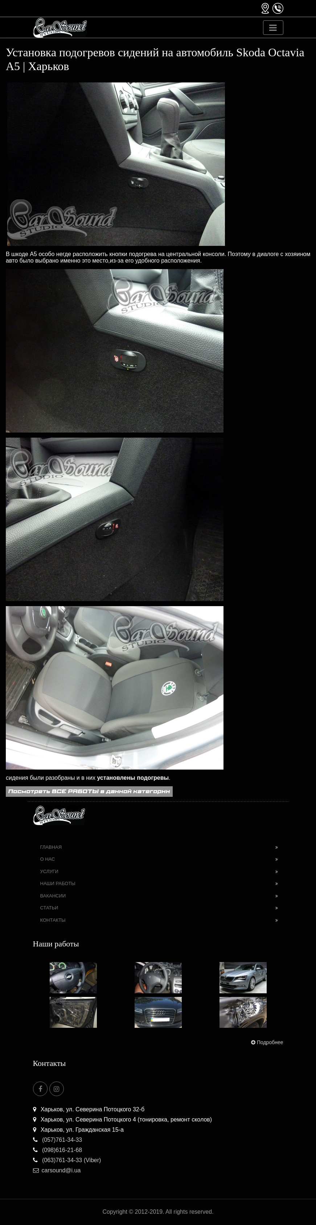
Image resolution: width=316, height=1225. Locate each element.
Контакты (53, 920)
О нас (47, 859)
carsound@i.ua (57, 1170)
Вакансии (53, 896)
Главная (51, 847)
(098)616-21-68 (57, 1150)
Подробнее (266, 1042)
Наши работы (57, 883)
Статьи (49, 907)
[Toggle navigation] (273, 27)
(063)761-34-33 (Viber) (67, 1160)
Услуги (49, 871)
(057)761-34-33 (57, 1140)
